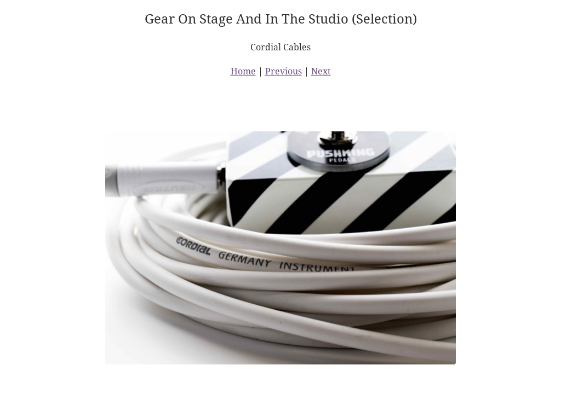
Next (321, 71)
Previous (283, 71)
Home (243, 71)
